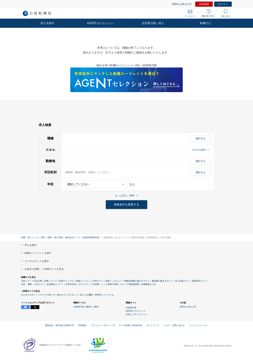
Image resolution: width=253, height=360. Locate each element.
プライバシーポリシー (103, 325)
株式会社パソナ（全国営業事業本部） (83, 237)
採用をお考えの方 (182, 4)
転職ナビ (205, 23)
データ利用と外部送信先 (130, 325)
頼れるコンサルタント (67, 295)
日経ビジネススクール (136, 314)
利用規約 (82, 325)
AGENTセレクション (100, 23)
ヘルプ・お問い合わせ (174, 325)
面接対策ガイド (199, 281)
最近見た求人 (208, 13)
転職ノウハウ (50, 281)
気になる (226, 13)
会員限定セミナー (54, 284)
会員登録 (204, 4)
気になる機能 (86, 295)
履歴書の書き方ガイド (162, 281)
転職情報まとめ (148, 284)
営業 (43, 237)
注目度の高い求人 (153, 23)
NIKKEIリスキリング (135, 311)
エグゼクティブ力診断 (88, 284)
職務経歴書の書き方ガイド (137, 281)
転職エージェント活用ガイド (89, 281)
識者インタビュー (113, 281)
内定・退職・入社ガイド (32, 284)
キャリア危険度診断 (129, 284)
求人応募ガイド (182, 281)
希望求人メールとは (104, 295)
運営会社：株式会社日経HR (59, 325)
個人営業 (58, 237)
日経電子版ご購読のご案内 (86, 307)
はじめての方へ (28, 295)
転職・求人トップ (29, 237)
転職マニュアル (66, 281)
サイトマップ (153, 325)
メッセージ (190, 13)
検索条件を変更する (126, 204)
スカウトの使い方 (46, 295)
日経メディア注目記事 (31, 281)
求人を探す (47, 23)
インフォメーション (198, 325)
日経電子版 (131, 307)
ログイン (223, 4)
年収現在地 (70, 284)
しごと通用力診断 (109, 284)
